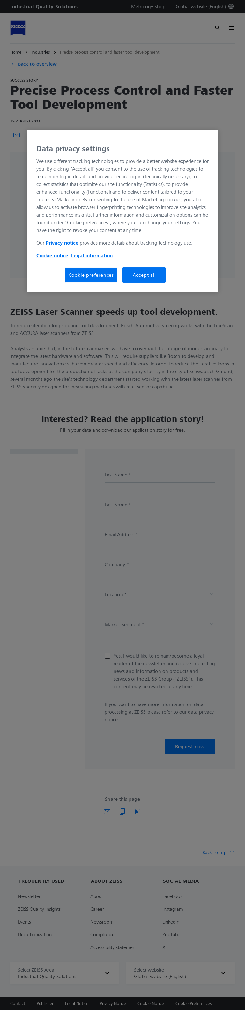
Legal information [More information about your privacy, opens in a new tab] (92, 255)
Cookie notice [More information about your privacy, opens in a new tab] (52, 255)
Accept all (144, 274)
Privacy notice (62, 242)
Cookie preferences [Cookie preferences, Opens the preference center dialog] (91, 274)
